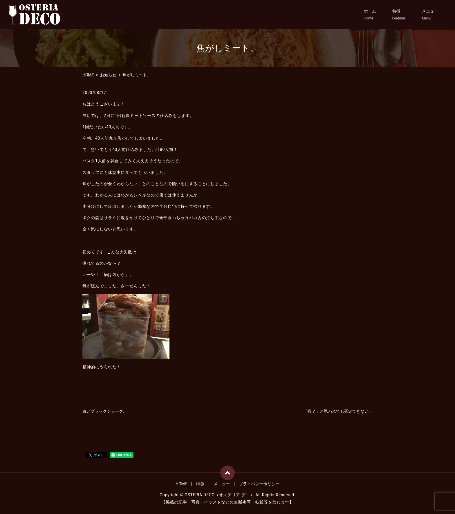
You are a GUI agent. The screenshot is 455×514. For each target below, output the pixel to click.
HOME (88, 75)
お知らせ (108, 75)
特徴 (399, 15)
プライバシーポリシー (259, 483)
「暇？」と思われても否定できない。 (338, 411)
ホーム (370, 15)
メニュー (430, 15)
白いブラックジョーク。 (104, 411)
